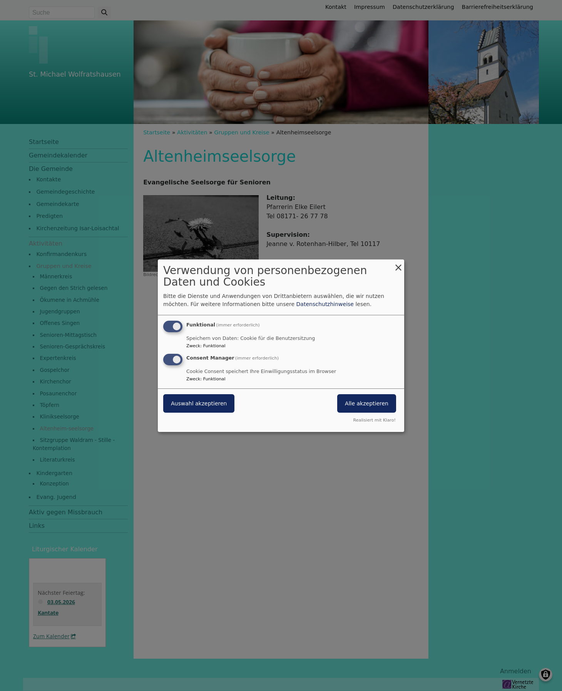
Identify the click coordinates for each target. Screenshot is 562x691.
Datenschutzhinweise (325, 304)
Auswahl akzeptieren (199, 403)
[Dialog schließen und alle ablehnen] (398, 264)
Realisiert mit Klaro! (374, 420)
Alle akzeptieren (366, 403)
